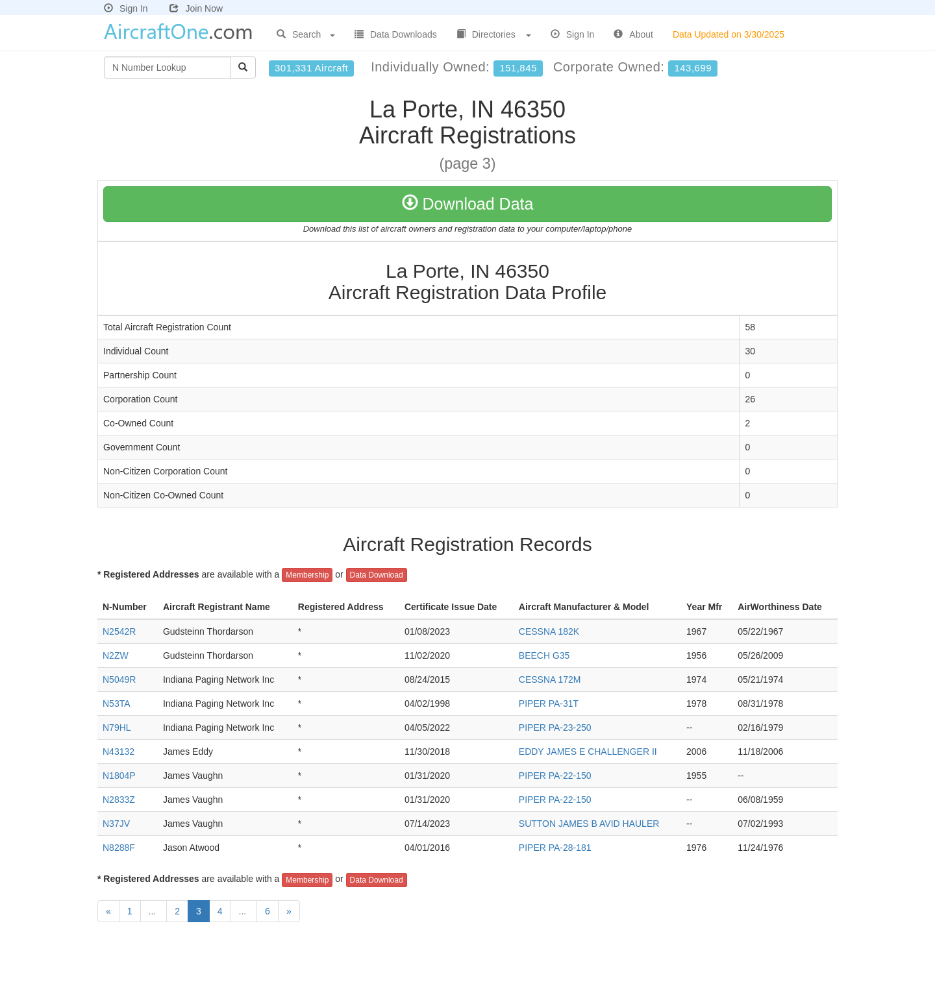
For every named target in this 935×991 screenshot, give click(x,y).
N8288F (119, 847)
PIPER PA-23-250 (555, 727)
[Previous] (108, 911)
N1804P (119, 775)
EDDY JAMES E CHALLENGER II (588, 751)
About (633, 34)
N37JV (116, 823)
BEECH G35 (544, 655)
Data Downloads (396, 34)
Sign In (126, 8)
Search (306, 34)
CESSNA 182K (549, 631)
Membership (307, 575)
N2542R (119, 631)
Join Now (196, 8)
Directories (493, 34)
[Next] (289, 911)
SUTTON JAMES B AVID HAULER (589, 823)
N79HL (117, 727)
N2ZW (116, 655)
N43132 (118, 751)
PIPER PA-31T (549, 703)
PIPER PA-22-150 (555, 775)
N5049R (119, 679)
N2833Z (119, 799)
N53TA (117, 703)
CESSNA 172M (550, 679)
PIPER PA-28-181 (555, 847)
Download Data (468, 204)
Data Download (376, 575)
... (154, 911)
